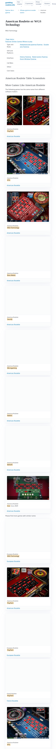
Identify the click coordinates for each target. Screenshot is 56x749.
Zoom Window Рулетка (28, 59)
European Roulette (13, 561)
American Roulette (13, 136)
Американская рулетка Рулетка (31, 45)
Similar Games (17, 41)
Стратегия (29, 3)
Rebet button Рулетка (40, 57)
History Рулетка (25, 57)
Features (8, 41)
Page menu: (9, 39)
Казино (47, 3)
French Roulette (12, 701)
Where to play (27, 41)
